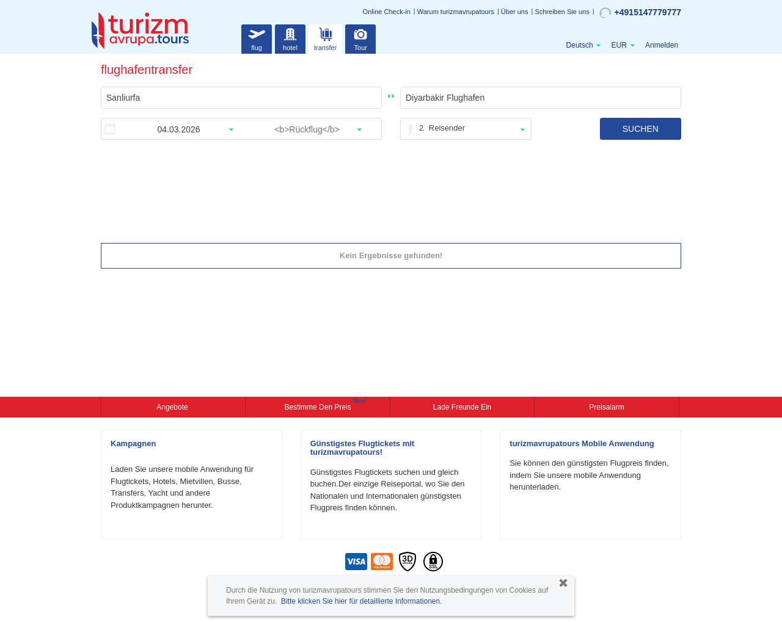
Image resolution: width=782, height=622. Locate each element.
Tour (360, 37)
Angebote (173, 407)
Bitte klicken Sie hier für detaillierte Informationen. (361, 601)
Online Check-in (387, 11)
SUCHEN (641, 129)
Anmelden (661, 45)
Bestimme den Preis (319, 405)
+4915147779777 (640, 12)
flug (257, 37)
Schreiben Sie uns (562, 11)
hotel (290, 37)
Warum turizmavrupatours (455, 11)
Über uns (514, 11)
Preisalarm (606, 407)
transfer (325, 37)
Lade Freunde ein (462, 407)
